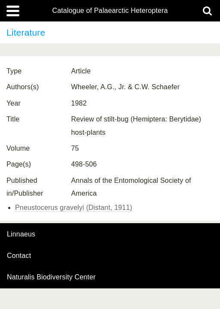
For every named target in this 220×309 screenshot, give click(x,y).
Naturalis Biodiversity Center (51, 277)
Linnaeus (21, 234)
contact (19, 255)
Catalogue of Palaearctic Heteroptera (110, 10)
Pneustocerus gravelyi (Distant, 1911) (73, 207)
